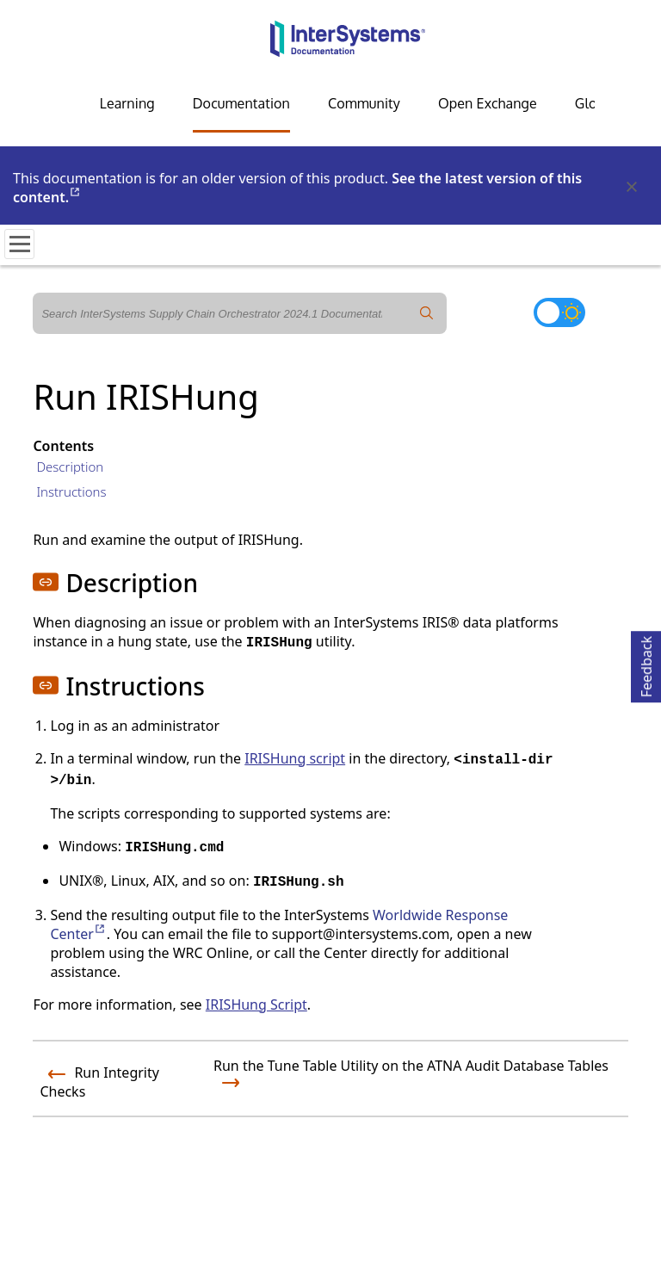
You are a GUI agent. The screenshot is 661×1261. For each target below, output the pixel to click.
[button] (46, 582)
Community (364, 103)
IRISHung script (294, 758)
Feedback (646, 664)
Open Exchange (487, 103)
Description (69, 466)
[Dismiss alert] (631, 187)
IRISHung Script (256, 1004)
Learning (127, 103)
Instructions (71, 491)
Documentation (241, 103)
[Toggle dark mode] (559, 312)
